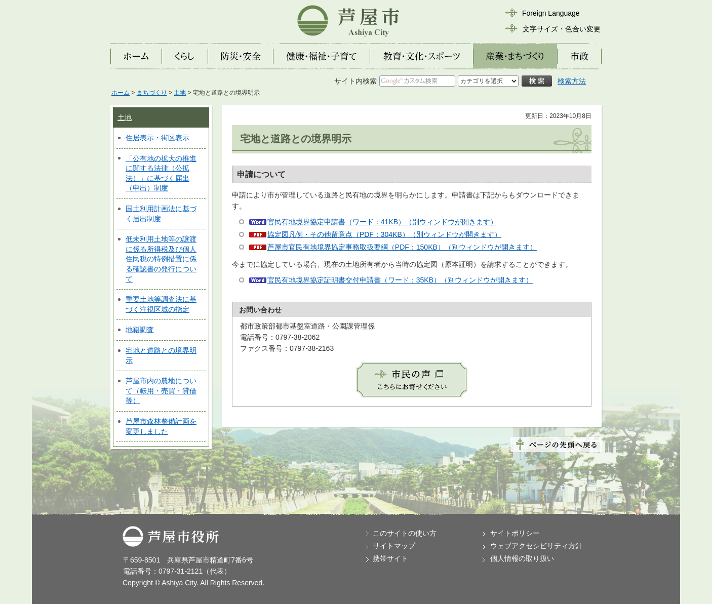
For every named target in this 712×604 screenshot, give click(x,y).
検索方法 (572, 81)
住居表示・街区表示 (157, 138)
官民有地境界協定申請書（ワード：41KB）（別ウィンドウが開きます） (382, 222)
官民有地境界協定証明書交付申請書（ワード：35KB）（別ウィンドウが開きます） (400, 280)
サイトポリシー (515, 533)
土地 (180, 92)
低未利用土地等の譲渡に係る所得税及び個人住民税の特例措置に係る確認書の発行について (161, 259)
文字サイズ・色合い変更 (562, 29)
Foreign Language (551, 13)
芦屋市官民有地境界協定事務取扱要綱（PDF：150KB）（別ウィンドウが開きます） (402, 247)
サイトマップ (394, 546)
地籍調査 (140, 330)
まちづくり (152, 92)
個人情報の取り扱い (522, 558)
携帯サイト (390, 558)
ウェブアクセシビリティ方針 (536, 546)
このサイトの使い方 (405, 533)
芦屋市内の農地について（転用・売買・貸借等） (161, 391)
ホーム (120, 92)
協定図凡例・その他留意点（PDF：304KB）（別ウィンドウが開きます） (384, 234)
